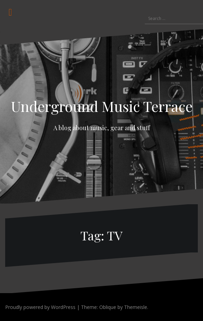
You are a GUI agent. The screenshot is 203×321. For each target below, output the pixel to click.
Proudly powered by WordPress (40, 307)
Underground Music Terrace (102, 106)
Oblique (107, 307)
